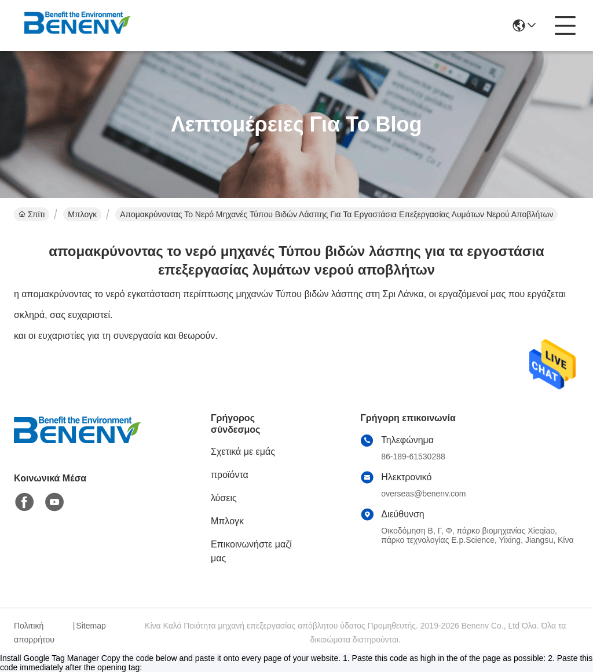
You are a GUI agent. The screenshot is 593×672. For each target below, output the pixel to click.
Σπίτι (32, 214)
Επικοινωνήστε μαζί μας (251, 551)
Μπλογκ (82, 214)
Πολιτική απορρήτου (34, 632)
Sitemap (90, 625)
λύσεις (224, 498)
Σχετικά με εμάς (243, 451)
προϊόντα (229, 475)
